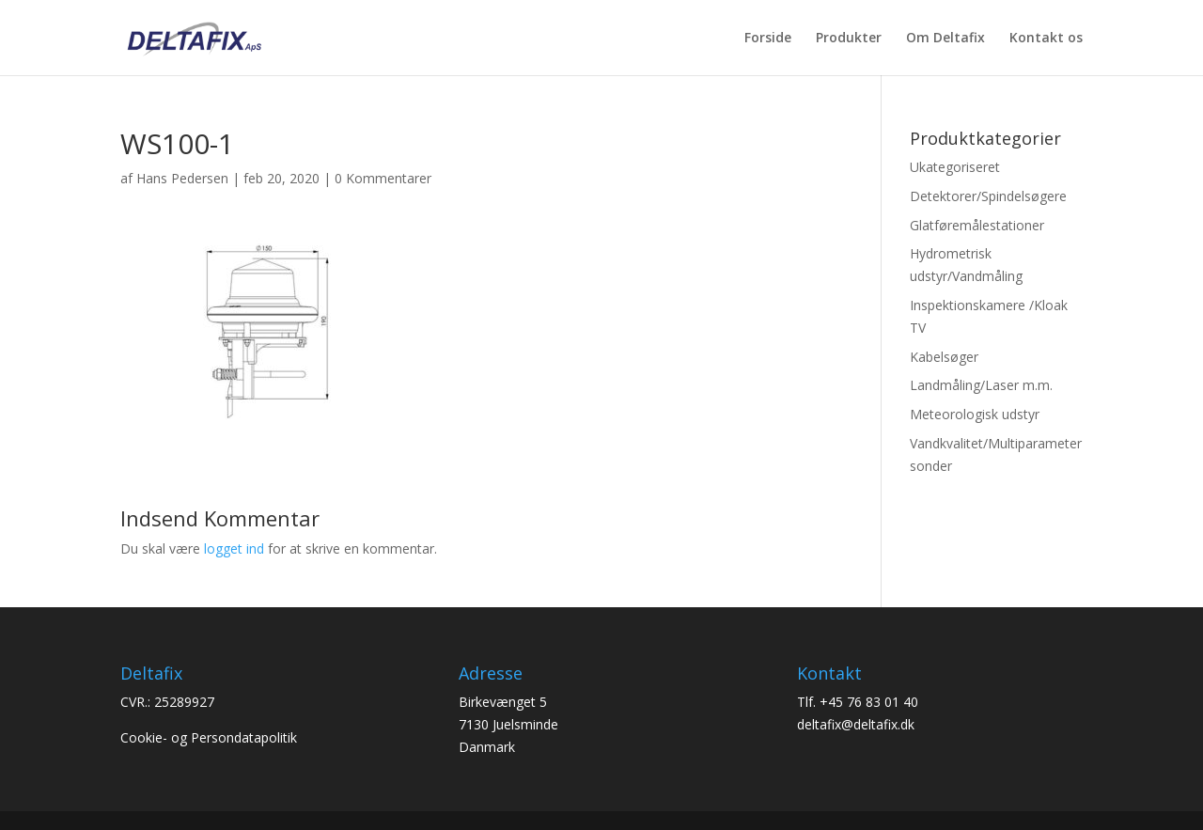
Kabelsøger (944, 357)
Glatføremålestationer (977, 225)
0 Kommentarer (383, 178)
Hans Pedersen (182, 178)
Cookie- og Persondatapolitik (208, 737)
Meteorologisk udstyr (974, 414)
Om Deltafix (945, 38)
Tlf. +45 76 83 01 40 (857, 702)
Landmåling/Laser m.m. (981, 385)
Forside (767, 38)
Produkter (849, 38)
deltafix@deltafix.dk (855, 724)
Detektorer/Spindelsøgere (988, 196)
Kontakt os (1046, 38)
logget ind (234, 548)
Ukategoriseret (955, 167)
